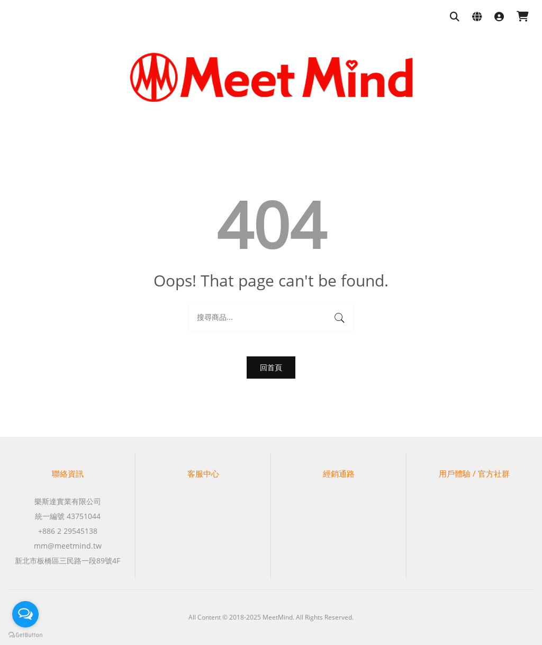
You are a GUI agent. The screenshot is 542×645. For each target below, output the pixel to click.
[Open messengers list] (25, 614)
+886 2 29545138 (67, 531)
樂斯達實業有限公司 (67, 501)
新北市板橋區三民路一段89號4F (67, 561)
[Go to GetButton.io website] (25, 634)
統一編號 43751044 (68, 516)
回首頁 (271, 367)
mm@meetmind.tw (68, 546)
